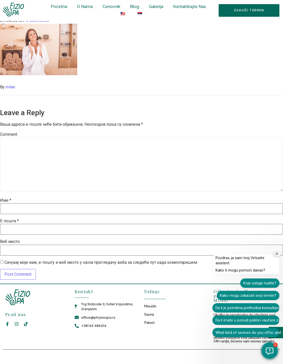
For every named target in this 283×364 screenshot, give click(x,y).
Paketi (149, 322)
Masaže (150, 306)
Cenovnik (111, 6)
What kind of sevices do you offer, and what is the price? (247, 332)
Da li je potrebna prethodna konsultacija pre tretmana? (247, 308)
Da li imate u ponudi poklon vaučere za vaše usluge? (247, 320)
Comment (8, 134)
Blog (134, 6)
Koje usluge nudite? (259, 283)
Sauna (149, 314)
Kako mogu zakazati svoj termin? (248, 295)
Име (5, 200)
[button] (269, 350)
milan (10, 86)
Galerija (156, 6)
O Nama (85, 6)
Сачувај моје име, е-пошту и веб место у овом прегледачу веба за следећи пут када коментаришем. (101, 262)
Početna (59, 6)
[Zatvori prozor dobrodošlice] (277, 254)
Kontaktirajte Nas (189, 6)
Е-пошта (9, 221)
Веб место (10, 242)
